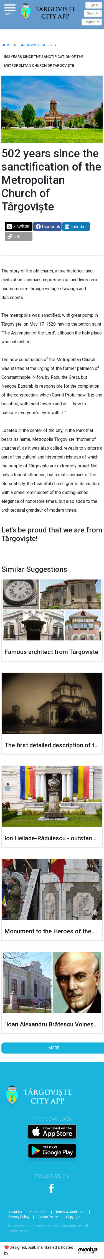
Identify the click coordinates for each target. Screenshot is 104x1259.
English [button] (90, 22)
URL (14, 236)
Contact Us (38, 1212)
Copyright (73, 1217)
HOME (6, 45)
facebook (48, 226)
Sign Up (93, 13)
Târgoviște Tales (35, 45)
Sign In (93, 5)
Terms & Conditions (70, 1212)
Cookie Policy (47, 1217)
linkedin (75, 226)
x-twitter (18, 226)
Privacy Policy (18, 1217)
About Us (15, 1212)
